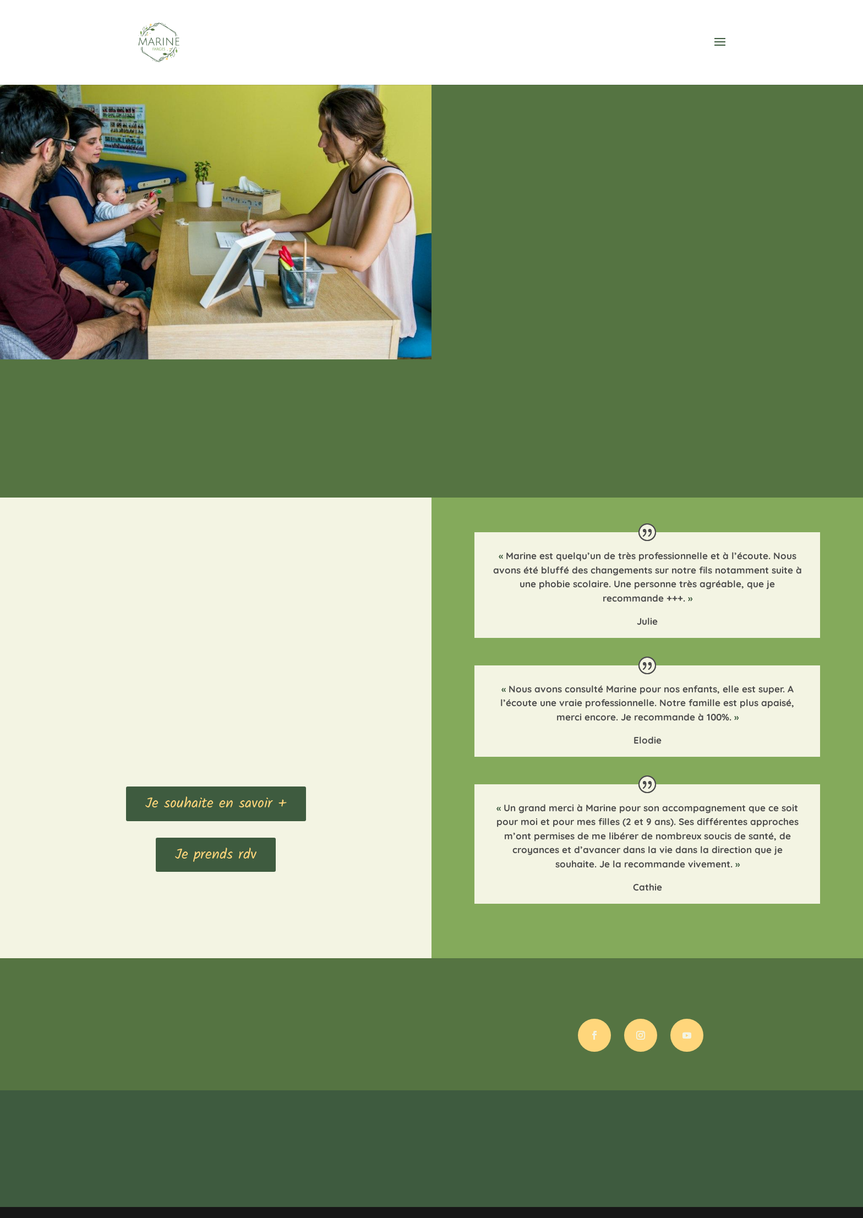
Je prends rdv (215, 854)
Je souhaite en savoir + (216, 803)
